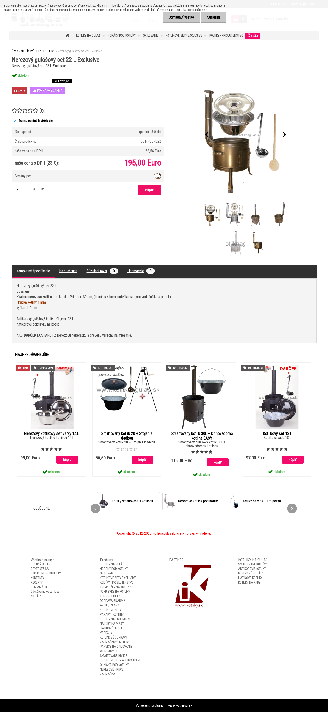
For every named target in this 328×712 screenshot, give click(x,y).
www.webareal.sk (179, 705)
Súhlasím (213, 17)
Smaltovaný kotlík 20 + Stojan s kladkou (126, 435)
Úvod (15, 51)
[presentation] (206, 135)
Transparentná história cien (33, 120)
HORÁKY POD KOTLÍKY (122, 35)
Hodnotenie (141, 271)
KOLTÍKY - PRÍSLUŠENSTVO (226, 35)
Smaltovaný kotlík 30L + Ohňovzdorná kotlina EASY (202, 435)
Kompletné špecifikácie (33, 271)
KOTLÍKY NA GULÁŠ (88, 35)
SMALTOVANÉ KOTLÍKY (252, 564)
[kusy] (26, 189)
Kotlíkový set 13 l (277, 433)
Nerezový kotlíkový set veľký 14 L (51, 433)
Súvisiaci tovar (102, 271)
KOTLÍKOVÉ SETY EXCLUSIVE (184, 35)
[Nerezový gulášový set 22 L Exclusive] (245, 134)
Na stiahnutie (68, 271)
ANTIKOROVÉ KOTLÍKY (252, 569)
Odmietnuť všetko (181, 17)
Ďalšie (253, 36)
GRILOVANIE (150, 35)
